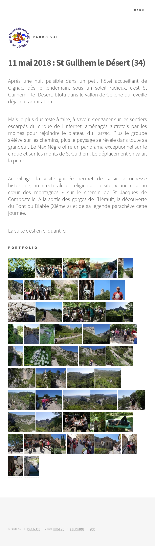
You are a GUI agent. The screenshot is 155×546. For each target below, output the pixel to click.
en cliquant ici (51, 230)
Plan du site (33, 528)
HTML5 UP (58, 528)
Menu (139, 10)
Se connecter (77, 528)
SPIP (92, 528)
